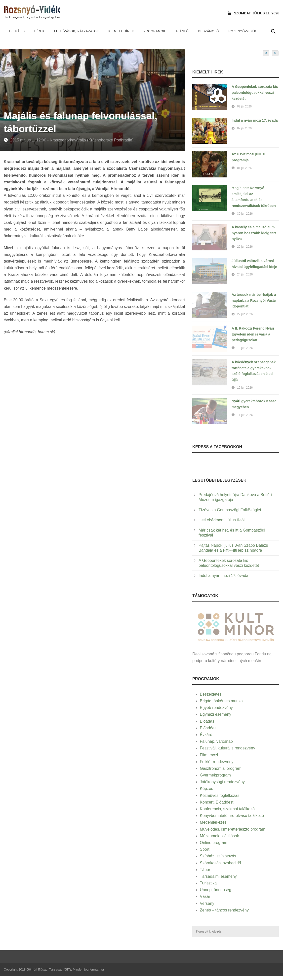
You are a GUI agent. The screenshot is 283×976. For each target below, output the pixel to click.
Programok (154, 31)
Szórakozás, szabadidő (220, 863)
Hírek (39, 31)
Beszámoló (208, 31)
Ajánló (182, 31)
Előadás (207, 721)
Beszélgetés (210, 694)
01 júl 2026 (244, 168)
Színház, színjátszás (218, 856)
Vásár (205, 896)
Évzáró (206, 735)
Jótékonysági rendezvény (222, 782)
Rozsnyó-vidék (242, 31)
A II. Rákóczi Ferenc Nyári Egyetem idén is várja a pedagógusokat (253, 334)
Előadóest (208, 728)
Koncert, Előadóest (216, 802)
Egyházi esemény (215, 714)
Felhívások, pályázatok (76, 31)
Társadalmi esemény (218, 876)
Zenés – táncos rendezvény (224, 910)
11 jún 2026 (245, 415)
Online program (213, 843)
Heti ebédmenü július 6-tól (221, 520)
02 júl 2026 (244, 106)
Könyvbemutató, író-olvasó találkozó (232, 815)
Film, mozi (209, 755)
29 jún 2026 (245, 246)
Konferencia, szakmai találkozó (227, 809)
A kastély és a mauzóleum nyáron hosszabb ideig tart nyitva (254, 233)
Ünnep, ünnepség (215, 890)
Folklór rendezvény (216, 762)
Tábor (205, 870)
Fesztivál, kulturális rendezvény (227, 748)
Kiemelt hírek (121, 31)
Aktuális (16, 31)
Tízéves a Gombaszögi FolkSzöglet (230, 510)
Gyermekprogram (215, 775)
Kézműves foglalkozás (219, 795)
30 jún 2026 (245, 213)
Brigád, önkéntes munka (221, 701)
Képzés (206, 788)
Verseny (207, 903)
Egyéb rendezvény (216, 708)
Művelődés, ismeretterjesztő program (232, 829)
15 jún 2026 (245, 387)
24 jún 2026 (245, 274)
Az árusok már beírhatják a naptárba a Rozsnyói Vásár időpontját (254, 300)
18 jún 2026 (245, 348)
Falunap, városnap (216, 741)
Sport (204, 849)
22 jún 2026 (245, 314)
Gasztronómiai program (220, 768)
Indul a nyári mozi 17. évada (255, 120)
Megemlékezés (213, 822)
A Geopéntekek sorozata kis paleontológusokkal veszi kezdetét (255, 93)
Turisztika (208, 883)
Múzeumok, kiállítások (219, 836)
